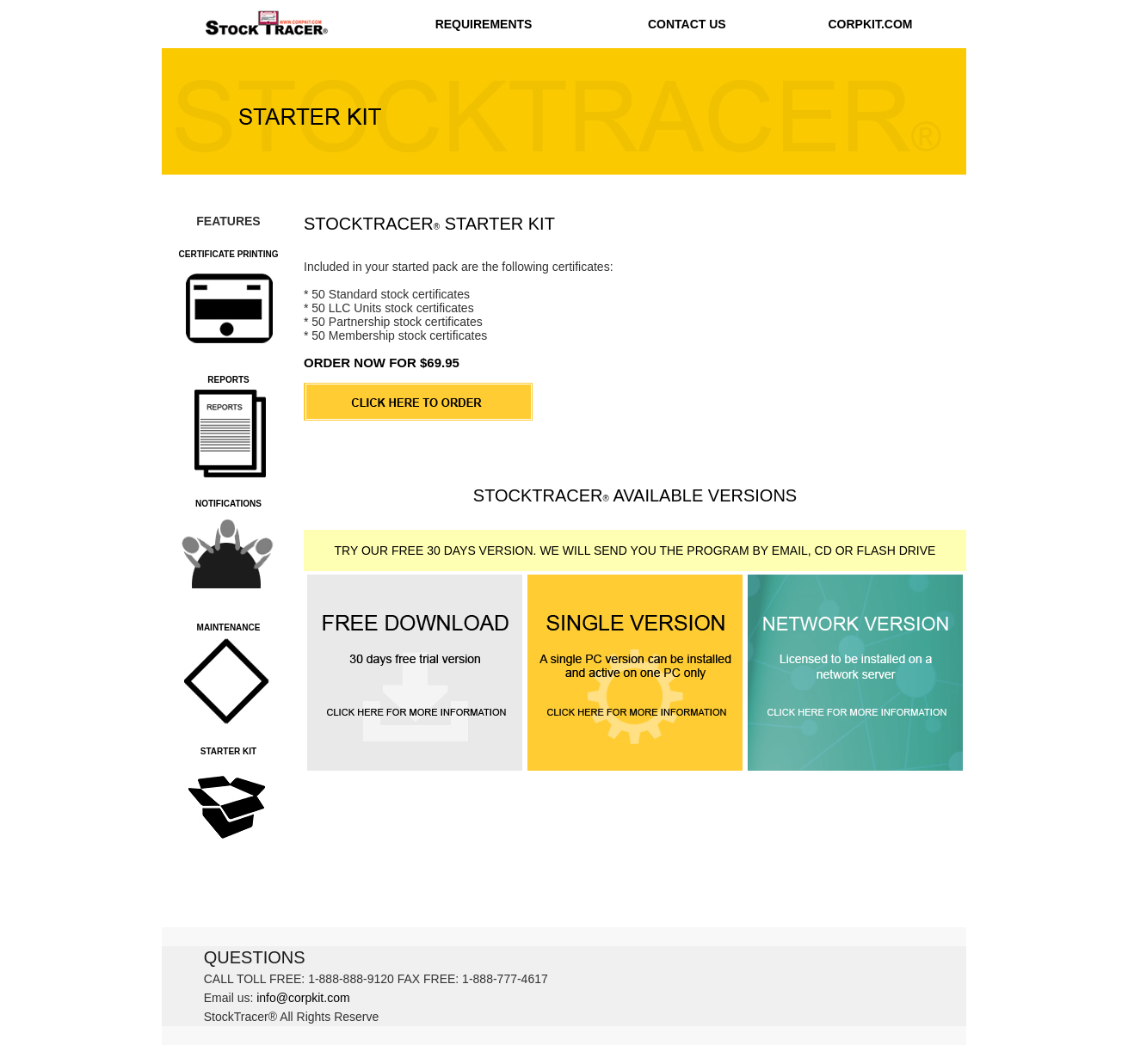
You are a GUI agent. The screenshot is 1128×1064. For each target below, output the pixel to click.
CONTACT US (687, 24)
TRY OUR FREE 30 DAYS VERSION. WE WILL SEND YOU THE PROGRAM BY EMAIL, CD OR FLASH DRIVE (635, 550)
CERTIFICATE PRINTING (229, 254)
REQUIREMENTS (484, 24)
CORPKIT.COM (870, 24)
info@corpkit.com (302, 998)
